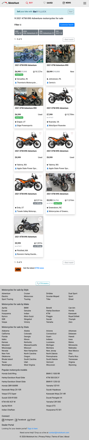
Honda (71, 311)
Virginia (72, 362)
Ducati (4, 311)
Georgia (27, 336)
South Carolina (30, 359)
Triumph (72, 319)
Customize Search (66, 25)
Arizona (49, 331)
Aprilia (4, 308)
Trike (48, 299)
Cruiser (27, 293)
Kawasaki (73, 313)
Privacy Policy (45, 436)
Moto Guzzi (29, 316)
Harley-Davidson (53, 311)
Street (71, 299)
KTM (48, 313)
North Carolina (30, 353)
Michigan (50, 345)
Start (71, 12)
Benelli (49, 308)
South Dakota (52, 359)
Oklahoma (6, 356)
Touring (27, 299)
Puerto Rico (73, 356)
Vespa (4, 322)
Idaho (4, 339)
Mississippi (6, 348)
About (66, 436)
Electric (5, 296)
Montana (50, 348)
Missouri (27, 348)
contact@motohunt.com (59, 432)
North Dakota (51, 353)
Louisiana (50, 342)
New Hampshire (30, 351)
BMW (26, 308)
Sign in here (33, 428)
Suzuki (49, 319)
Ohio (70, 353)
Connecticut (51, 334)
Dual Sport (73, 293)
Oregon (27, 356)
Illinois (26, 339)
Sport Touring (7, 299)
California (6, 334)
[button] (16, 54)
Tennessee (73, 359)
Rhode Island (7, 359)
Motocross (28, 296)
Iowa (71, 339)
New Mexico (74, 351)
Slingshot (28, 319)
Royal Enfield (74, 316)
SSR (3, 319)
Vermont (49, 362)
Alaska (27, 331)
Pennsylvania (51, 356)
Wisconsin (50, 365)
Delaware (72, 334)
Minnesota (73, 345)
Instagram (9, 420)
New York (6, 353)
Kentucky (28, 342)
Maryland (6, 345)
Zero (70, 322)
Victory (27, 322)
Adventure (6, 293)
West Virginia (29, 365)
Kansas (5, 342)
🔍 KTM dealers (43, 283)
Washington (7, 365)
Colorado (28, 334)
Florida (5, 336)
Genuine (27, 311)
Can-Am (72, 308)
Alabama (5, 331)
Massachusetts (30, 345)
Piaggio (49, 316)
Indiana (49, 339)
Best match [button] (69, 40)
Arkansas (72, 331)
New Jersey (51, 351)
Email (33, 420)
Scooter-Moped (52, 296)
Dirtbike (49, 293)
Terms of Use (57, 436)
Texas (4, 362)
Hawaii (71, 336)
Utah (26, 362)
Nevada (5, 351)
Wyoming (72, 365)
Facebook (22, 420)
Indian (26, 313)
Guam (48, 336)
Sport (71, 296)
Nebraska (73, 348)
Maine (71, 342)
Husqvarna (6, 313)
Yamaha (49, 322)
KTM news (39, 268)
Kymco (5, 316)
